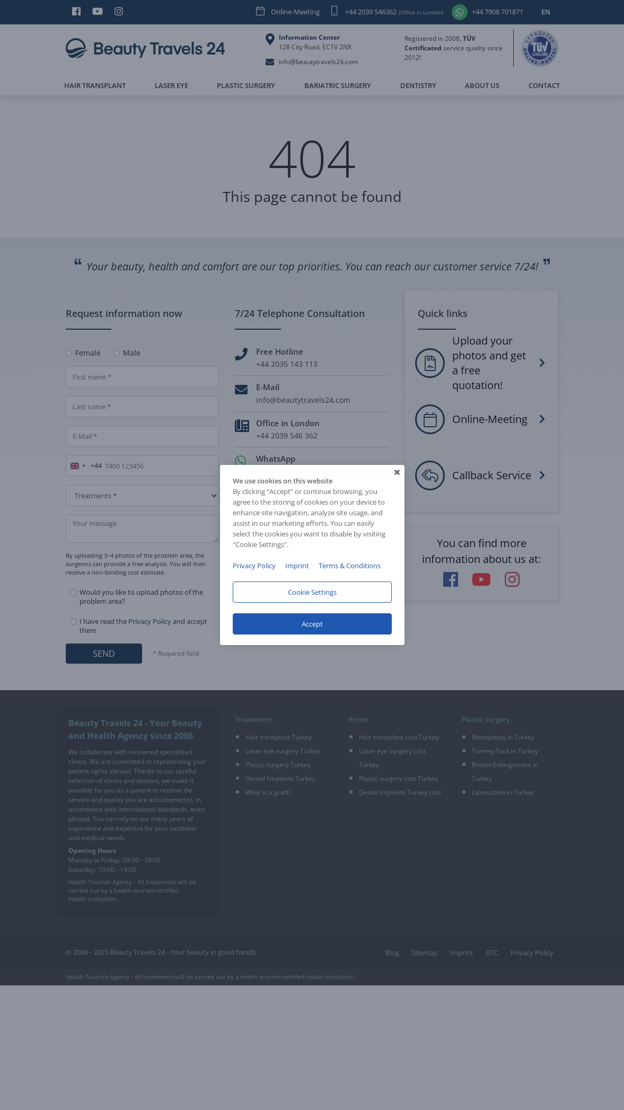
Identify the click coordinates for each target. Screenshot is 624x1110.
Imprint (297, 565)
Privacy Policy (254, 565)
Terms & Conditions (350, 565)
